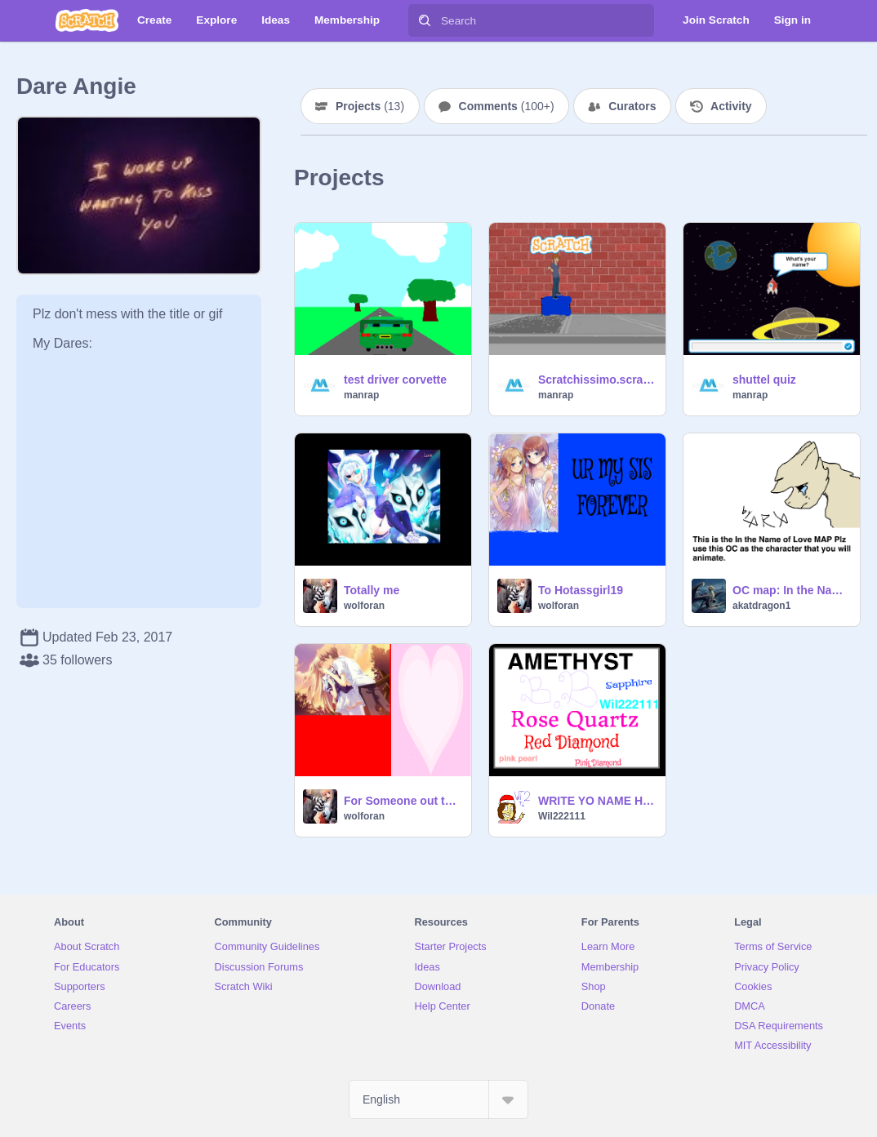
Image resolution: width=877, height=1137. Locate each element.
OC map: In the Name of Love (791, 590)
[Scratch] (87, 20)
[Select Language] (438, 1099)
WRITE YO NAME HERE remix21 (597, 800)
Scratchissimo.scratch (597, 379)
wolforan (364, 605)
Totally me (371, 590)
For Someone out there (402, 800)
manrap (361, 395)
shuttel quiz (764, 379)
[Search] (424, 20)
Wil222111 (561, 816)
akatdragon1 (761, 605)
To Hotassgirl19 (580, 590)
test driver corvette (395, 379)
